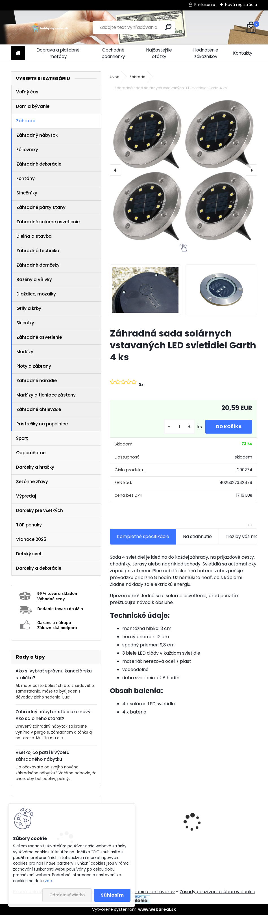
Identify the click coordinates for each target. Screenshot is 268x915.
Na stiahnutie (197, 536)
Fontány (25, 178)
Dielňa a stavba (34, 236)
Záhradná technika (37, 251)
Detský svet (29, 554)
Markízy (24, 352)
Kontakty (242, 53)
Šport (22, 438)
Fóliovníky (27, 150)
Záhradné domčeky (38, 265)
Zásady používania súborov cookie (217, 891)
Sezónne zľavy (32, 482)
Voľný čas (27, 92)
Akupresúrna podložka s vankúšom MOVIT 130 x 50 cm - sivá (217, 827)
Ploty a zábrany (33, 366)
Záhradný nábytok (37, 135)
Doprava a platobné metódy (58, 53)
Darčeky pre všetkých (39, 510)
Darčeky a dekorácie (38, 568)
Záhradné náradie (36, 380)
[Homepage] (18, 53)
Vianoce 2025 (31, 539)
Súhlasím (112, 895)
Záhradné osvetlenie (39, 337)
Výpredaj (26, 496)
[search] (168, 27)
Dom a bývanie (32, 106)
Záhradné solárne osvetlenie (48, 222)
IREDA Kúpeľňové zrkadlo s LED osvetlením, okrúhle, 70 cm (143, 831)
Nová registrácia (241, 4)
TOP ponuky (29, 525)
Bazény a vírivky (34, 279)
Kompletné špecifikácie (143, 536)
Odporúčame (30, 453)
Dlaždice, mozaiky (36, 294)
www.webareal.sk (157, 909)
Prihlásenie (204, 4)
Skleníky (25, 323)
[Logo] (50, 27)
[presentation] (115, 170)
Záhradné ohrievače (38, 409)
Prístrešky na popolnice (42, 424)
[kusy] (178, 427)
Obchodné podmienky (113, 53)
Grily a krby (28, 308)
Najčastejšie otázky (159, 53)
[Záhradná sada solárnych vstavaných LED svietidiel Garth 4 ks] (183, 170)
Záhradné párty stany (41, 207)
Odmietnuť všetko (67, 895)
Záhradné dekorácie (38, 164)
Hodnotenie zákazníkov (205, 53)
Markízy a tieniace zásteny (46, 395)
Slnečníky (26, 193)
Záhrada (26, 121)
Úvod (114, 77)
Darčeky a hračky (35, 467)
